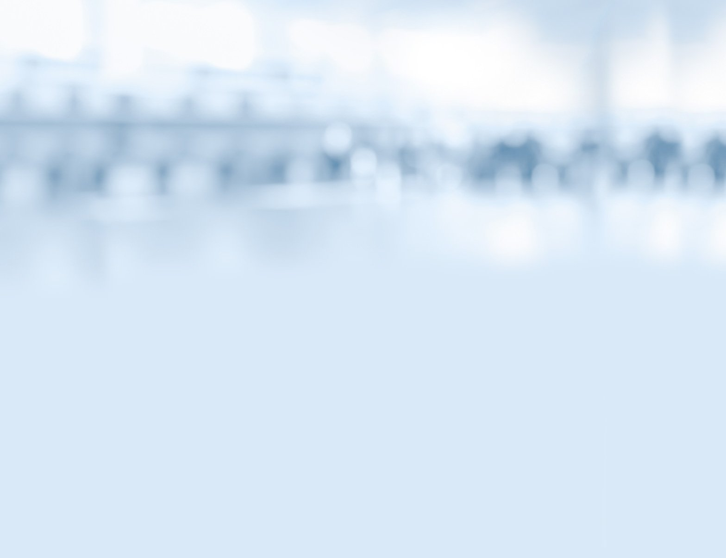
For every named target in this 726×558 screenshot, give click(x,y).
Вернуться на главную (539, 19)
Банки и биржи (177, 255)
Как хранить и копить (186, 294)
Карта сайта (321, 504)
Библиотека (491, 80)
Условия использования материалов (420, 504)
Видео (299, 80)
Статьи (235, 80)
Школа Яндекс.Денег (185, 352)
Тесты (427, 80)
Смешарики (173, 235)
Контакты (264, 504)
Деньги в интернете (184, 274)
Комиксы (363, 80)
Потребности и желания (190, 332)
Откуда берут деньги (185, 313)
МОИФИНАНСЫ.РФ (363, 137)
